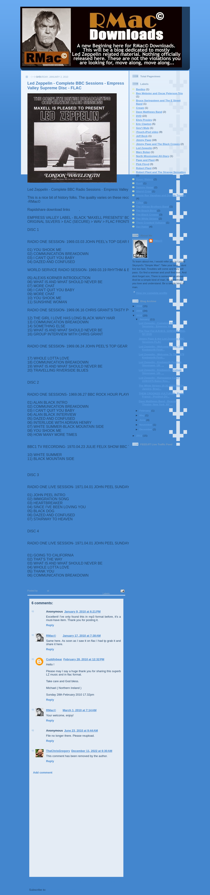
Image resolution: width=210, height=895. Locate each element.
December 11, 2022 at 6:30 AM (91, 751)
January (144, 319)
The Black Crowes (147, 214)
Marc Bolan (143, 152)
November (146, 424)
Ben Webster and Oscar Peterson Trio (159, 93)
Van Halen (142, 226)
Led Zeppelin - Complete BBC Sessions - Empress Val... (157, 325)
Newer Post (37, 881)
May (142, 415)
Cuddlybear (54, 659)
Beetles (141, 89)
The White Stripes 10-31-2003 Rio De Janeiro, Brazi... (161, 387)
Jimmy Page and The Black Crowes (158, 143)
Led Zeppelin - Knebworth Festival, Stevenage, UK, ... (160, 364)
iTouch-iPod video (147, 131)
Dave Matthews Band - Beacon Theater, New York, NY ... (158, 403)
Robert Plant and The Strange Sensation (161, 172)
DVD (139, 115)
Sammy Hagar (145, 187)
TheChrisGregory (58, 751)
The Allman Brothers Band (152, 206)
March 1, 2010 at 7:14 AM (80, 710)
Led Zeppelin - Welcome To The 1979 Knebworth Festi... (161, 348)
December (146, 429)
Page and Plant (145, 160)
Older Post (116, 881)
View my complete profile (151, 292)
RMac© (51, 635)
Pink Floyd (142, 164)
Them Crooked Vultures (150, 222)
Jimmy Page (143, 139)
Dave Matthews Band (149, 111)
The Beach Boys (146, 210)
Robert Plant (144, 168)
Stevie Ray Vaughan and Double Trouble (161, 195)
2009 (139, 310)
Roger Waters (144, 179)
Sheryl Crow (143, 191)
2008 (139, 306)
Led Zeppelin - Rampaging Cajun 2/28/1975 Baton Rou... (159, 379)
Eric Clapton (144, 123)
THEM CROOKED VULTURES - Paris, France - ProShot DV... (161, 395)
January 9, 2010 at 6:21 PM (82, 611)
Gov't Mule (142, 127)
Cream (140, 107)
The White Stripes (147, 218)
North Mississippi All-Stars (152, 156)
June (142, 419)
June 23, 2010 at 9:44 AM (81, 730)
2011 (139, 435)
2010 (139, 315)
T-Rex (139, 202)
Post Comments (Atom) (63, 889)
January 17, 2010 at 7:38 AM (82, 635)
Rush (139, 183)
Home (77, 881)
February (145, 410)
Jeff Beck (142, 135)
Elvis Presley (144, 119)
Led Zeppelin (118, 593)
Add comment (42, 772)
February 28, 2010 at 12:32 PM (83, 659)
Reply (50, 625)
